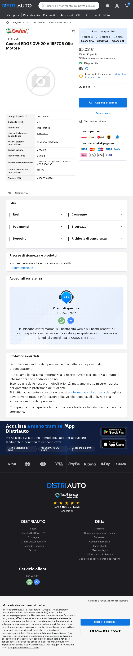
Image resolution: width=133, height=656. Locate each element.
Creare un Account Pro (33, 541)
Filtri (87, 15)
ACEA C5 (41, 150)
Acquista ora (103, 113)
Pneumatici (50, 15)
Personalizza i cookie (105, 631)
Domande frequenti (33, 545)
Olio (78, 15)
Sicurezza (21, 192)
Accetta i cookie (105, 622)
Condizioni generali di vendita (100, 532)
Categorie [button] (13, 15)
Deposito (33, 550)
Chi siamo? (100, 528)
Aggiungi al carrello (102, 102)
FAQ (9, 192)
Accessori (67, 15)
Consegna (33, 537)
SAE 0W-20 (42, 133)
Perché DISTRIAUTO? (33, 532)
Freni (97, 15)
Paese (33, 528)
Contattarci (100, 537)
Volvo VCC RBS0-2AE (47, 141)
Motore (107, 15)
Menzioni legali (100, 550)
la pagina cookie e (17, 647)
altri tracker (33, 647)
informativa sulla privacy (87, 392)
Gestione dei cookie (99, 541)
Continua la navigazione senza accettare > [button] (109, 600)
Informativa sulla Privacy (100, 554)
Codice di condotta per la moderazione (100, 558)
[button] (107, 5)
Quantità (84, 87)
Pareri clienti (100, 545)
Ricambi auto (31, 15)
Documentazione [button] (21, 267)
